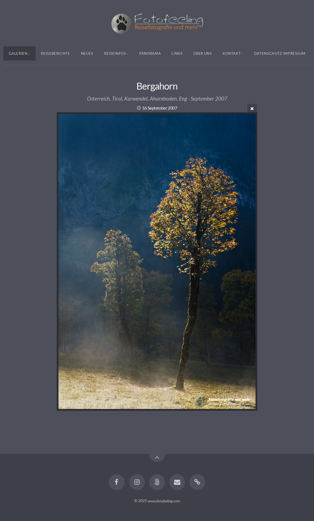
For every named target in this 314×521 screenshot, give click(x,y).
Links (177, 53)
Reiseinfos (115, 53)
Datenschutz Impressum (279, 53)
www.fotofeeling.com (164, 500)
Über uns (202, 53)
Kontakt (232, 53)
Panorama (150, 53)
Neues (87, 53)
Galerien (18, 53)
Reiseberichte (55, 53)
